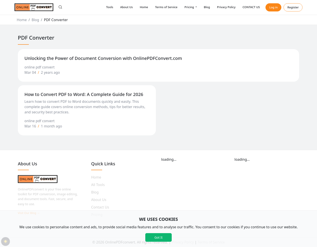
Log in (273, 7)
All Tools (98, 184)
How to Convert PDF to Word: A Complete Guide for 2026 (83, 94)
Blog (207, 7)
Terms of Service (166, 7)
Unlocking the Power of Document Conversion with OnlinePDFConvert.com (103, 58)
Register (293, 7)
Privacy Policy (226, 7)
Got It (158, 237)
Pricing (189, 7)
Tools (109, 7)
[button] (60, 7)
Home (144, 7)
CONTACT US (251, 7)
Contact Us (100, 207)
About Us (126, 7)
